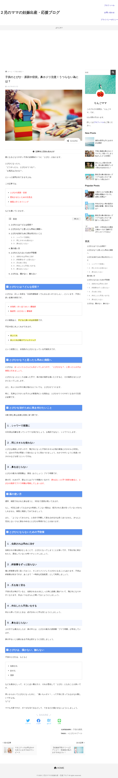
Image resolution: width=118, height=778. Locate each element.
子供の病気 (77, 729)
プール (79, 733)
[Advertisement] (59, 50)
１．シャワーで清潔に (21, 237)
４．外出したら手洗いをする (24, 266)
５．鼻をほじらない (21, 269)
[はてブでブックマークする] (49, 722)
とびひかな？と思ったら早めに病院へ (26, 229)
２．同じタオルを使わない (23, 240)
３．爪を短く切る (20, 263)
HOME (59, 768)
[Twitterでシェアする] (28, 722)
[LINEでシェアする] (59, 722)
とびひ (71, 733)
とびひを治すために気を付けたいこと (26, 233)
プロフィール (99, 122)
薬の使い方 (15, 248)
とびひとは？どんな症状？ (22, 225)
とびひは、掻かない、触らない (24, 274)
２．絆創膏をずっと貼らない (24, 260)
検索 (113, 72)
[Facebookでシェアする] (38, 722)
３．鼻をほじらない (21, 243)
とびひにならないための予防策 (24, 253)
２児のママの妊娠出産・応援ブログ (30, 12)
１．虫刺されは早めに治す (23, 256)
